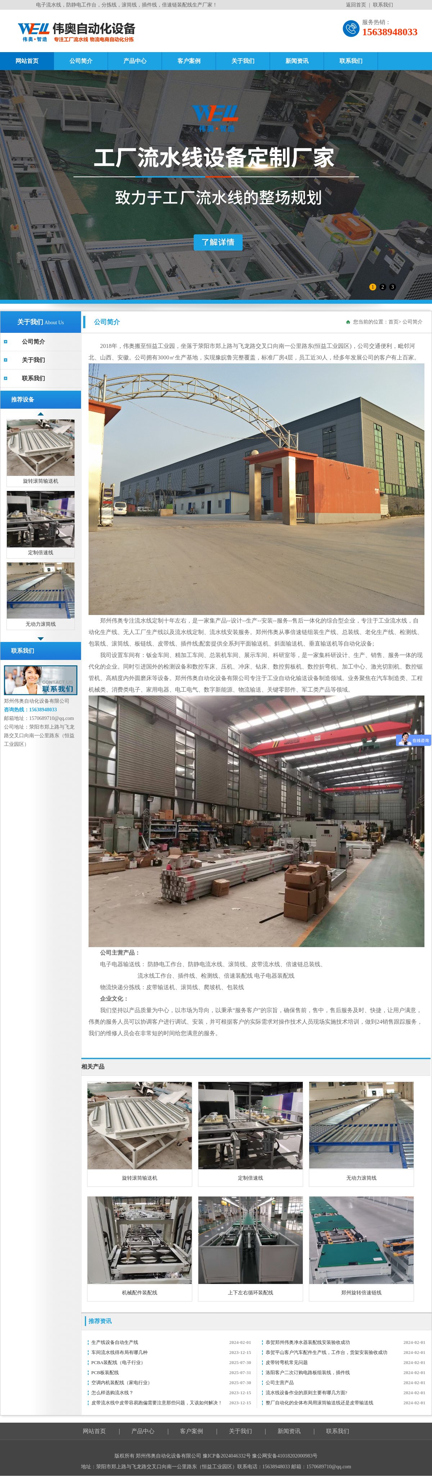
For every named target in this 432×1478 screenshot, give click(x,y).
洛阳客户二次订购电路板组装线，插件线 (308, 1372)
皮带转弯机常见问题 (287, 1362)
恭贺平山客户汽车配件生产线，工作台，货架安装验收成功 (326, 1352)
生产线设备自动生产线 (114, 1342)
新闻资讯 (297, 61)
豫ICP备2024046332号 (227, 1456)
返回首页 (356, 5)
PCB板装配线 (105, 1372)
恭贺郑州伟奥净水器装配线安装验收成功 (308, 1342)
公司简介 (81, 61)
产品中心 (135, 61)
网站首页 (27, 61)
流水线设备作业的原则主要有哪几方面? (306, 1392)
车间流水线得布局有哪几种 (119, 1352)
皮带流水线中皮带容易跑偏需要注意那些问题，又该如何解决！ (156, 1402)
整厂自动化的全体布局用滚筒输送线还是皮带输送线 (319, 1402)
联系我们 (383, 5)
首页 (393, 322)
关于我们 (243, 61)
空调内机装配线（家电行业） (121, 1382)
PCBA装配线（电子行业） (118, 1362)
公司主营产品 (280, 1382)
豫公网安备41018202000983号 (285, 1456)
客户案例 (189, 61)
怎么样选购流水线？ (112, 1392)
